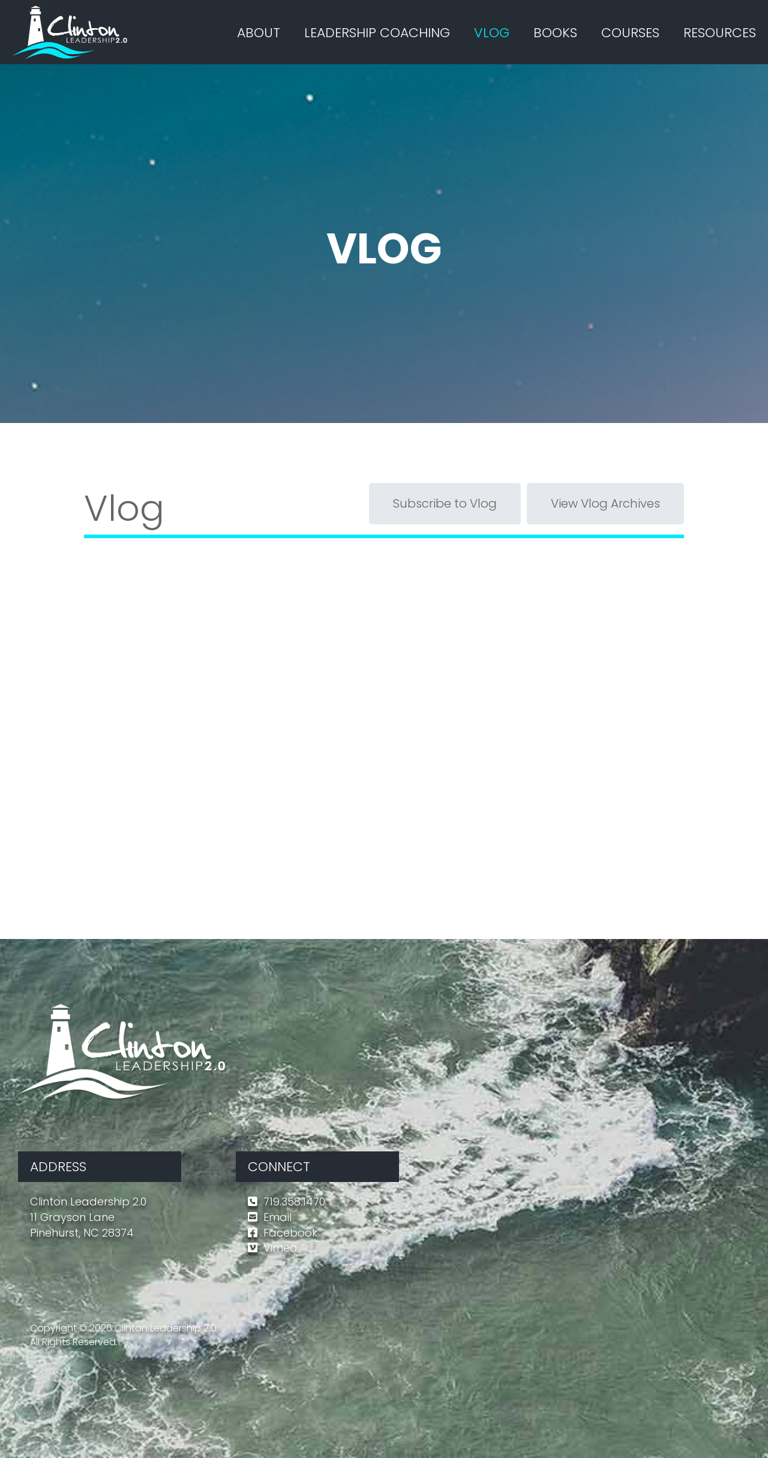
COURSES (630, 32)
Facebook (290, 1232)
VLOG (491, 32)
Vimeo (280, 1247)
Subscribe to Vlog (445, 503)
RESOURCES (719, 32)
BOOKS (555, 32)
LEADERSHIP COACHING (377, 32)
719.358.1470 (294, 1201)
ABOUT (258, 32)
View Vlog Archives (605, 503)
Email (277, 1217)
